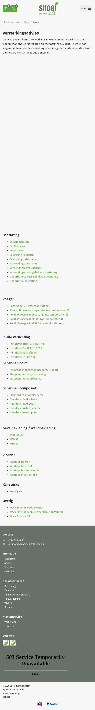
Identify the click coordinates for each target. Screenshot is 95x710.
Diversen (9, 607)
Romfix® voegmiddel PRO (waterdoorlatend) (36, 319)
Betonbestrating (19, 241)
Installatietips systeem (23, 352)
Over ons (9, 571)
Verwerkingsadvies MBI (23, 263)
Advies (8, 563)
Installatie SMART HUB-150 (26, 348)
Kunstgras (16, 491)
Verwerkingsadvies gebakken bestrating (33, 272)
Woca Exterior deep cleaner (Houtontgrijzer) (36, 512)
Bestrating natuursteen (24, 259)
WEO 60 (14, 443)
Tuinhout (9, 590)
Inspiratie (9, 558)
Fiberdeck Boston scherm (25, 408)
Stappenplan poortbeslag (25, 378)
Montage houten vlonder (25, 470)
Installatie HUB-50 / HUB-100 (27, 343)
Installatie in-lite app (23, 357)
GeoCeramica (17, 246)
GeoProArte (16, 250)
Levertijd (9, 626)
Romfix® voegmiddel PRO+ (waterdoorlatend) (37, 323)
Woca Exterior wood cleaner (26, 507)
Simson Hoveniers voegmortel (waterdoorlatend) (39, 310)
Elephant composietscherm (26, 395)
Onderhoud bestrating (23, 281)
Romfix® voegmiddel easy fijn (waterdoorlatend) (39, 314)
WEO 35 (14, 439)
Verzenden (10, 622)
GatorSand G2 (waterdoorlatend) (30, 305)
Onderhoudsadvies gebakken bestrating (34, 276)
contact (22, 52)
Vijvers (8, 603)
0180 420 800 (13, 539)
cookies (6, 697)
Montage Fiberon (20, 461)
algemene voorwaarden (14, 689)
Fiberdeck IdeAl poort (22, 403)
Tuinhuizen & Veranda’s (17, 594)
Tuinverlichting (12, 598)
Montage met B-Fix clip (23, 474)
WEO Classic (17, 434)
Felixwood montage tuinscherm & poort (34, 369)
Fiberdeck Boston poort (24, 412)
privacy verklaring (11, 693)
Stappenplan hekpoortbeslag (28, 374)
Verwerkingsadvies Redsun (26, 267)
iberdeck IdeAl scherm (24, 399)
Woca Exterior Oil (20, 516)
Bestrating (10, 586)
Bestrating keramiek (22, 254)
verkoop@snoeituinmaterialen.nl (24, 544)
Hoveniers (10, 567)
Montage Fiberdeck (21, 466)
